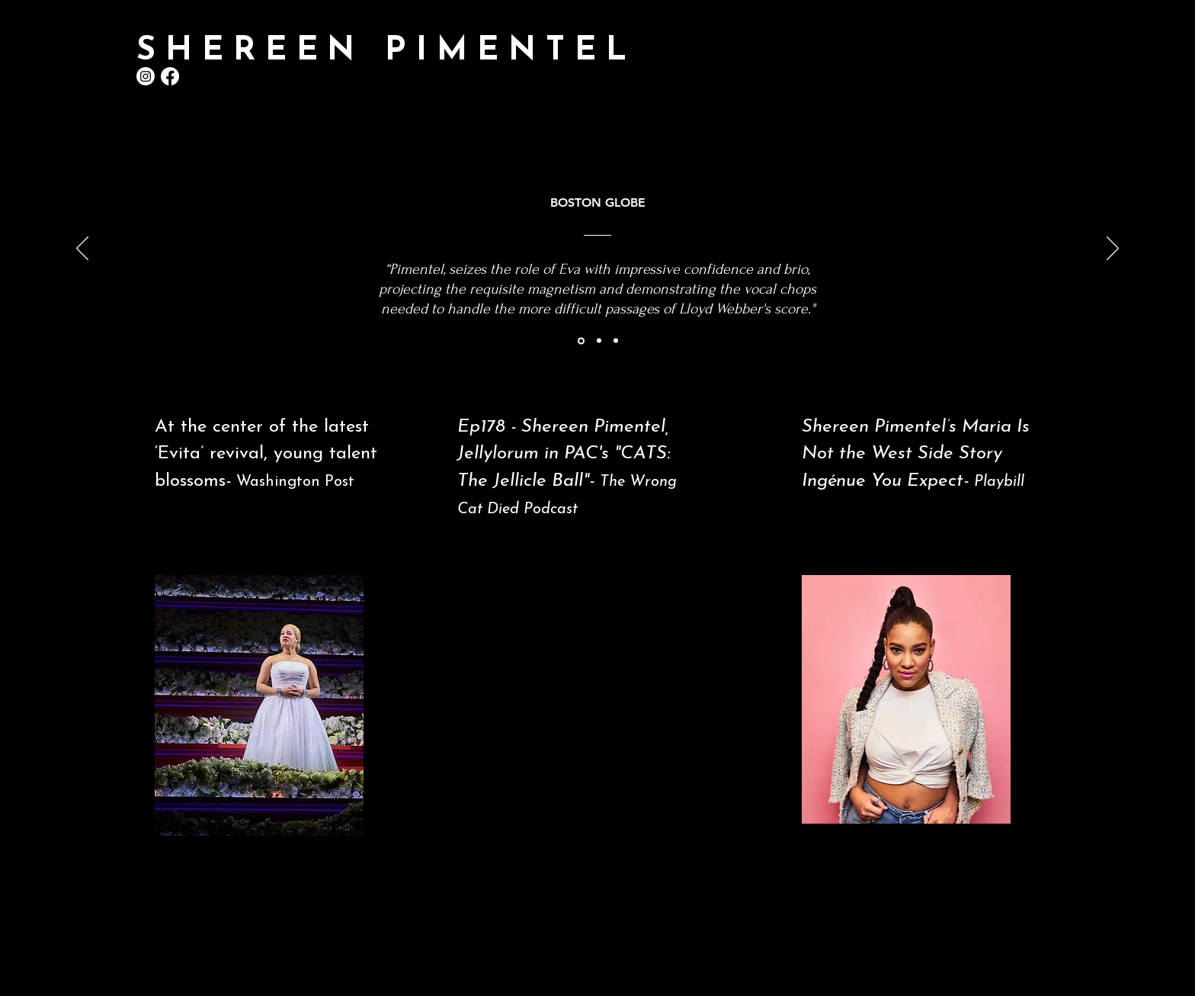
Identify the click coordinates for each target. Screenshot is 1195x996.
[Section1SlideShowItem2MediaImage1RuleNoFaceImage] (599, 341)
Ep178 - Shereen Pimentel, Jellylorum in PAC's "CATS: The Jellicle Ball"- (563, 454)
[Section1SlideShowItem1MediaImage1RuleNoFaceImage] (581, 340)
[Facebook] (170, 76)
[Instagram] (145, 76)
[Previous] (82, 249)
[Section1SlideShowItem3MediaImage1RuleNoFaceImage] (616, 341)
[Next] (1113, 249)
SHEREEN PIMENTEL (386, 51)
